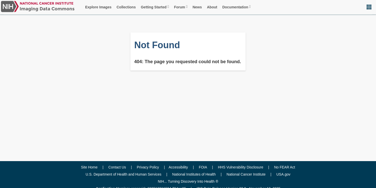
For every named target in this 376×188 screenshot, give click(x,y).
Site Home (89, 167)
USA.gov (283, 174)
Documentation (236, 7)
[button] (369, 7)
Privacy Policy (148, 167)
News (197, 7)
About (212, 7)
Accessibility (178, 167)
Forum (180, 7)
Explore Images (98, 7)
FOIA (203, 167)
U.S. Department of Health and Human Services (123, 174)
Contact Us (117, 167)
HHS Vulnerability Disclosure (240, 167)
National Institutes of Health (194, 174)
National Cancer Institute (246, 174)
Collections (126, 7)
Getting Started (155, 7)
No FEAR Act (284, 167)
